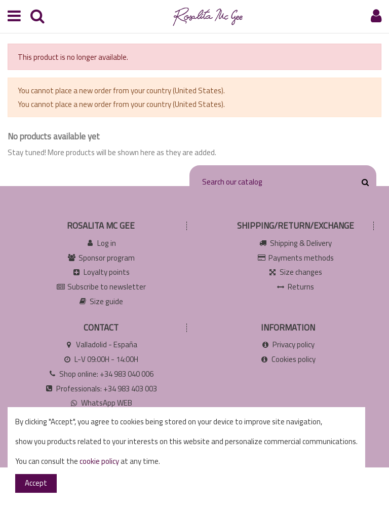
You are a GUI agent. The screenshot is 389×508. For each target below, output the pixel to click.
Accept (36, 483)
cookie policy (99, 461)
